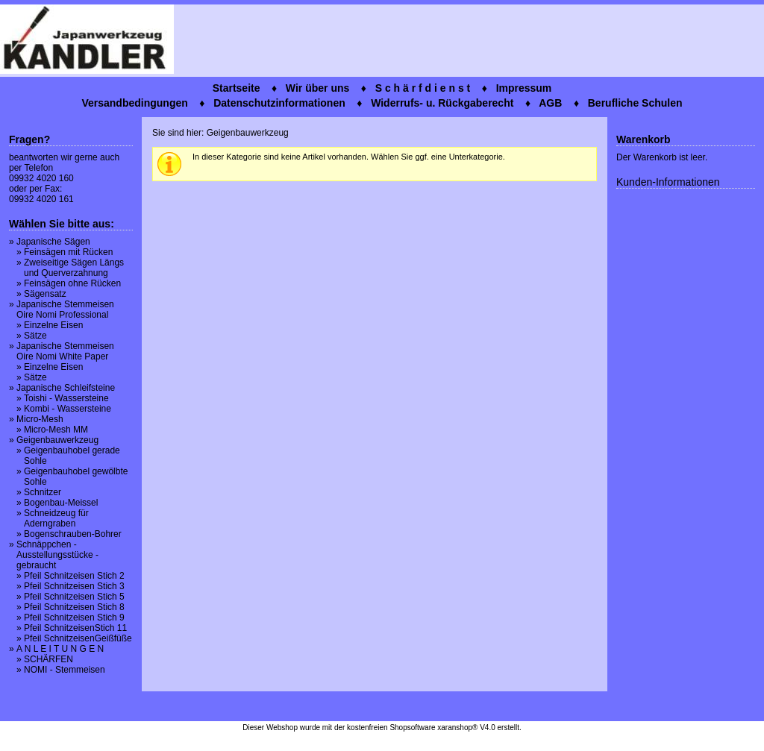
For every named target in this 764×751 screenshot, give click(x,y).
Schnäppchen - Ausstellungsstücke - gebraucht (57, 555)
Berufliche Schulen (635, 103)
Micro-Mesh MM (56, 429)
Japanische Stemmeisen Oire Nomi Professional (65, 309)
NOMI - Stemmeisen (64, 669)
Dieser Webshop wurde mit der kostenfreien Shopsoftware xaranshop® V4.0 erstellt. (381, 727)
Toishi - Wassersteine (66, 398)
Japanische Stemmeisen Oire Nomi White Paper (65, 351)
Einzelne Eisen (53, 325)
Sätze (35, 335)
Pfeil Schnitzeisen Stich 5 (74, 596)
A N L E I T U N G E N (60, 649)
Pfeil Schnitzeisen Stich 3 (74, 586)
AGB (550, 103)
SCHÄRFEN (48, 659)
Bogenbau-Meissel (61, 502)
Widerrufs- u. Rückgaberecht (442, 103)
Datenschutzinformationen (279, 103)
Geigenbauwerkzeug (57, 440)
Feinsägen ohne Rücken (72, 283)
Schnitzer (42, 492)
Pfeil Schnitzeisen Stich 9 (74, 617)
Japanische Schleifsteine (65, 388)
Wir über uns (317, 88)
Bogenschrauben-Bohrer (73, 534)
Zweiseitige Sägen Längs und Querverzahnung (74, 267)
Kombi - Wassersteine (67, 408)
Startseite (236, 88)
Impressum (524, 88)
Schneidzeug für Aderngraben (56, 518)
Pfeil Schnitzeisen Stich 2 (74, 576)
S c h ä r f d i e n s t (423, 88)
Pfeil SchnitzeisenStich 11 (75, 628)
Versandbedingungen (134, 103)
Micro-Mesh (39, 419)
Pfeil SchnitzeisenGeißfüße (78, 638)
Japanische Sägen (53, 241)
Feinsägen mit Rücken (68, 252)
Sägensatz (45, 294)
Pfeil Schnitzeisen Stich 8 (74, 607)
